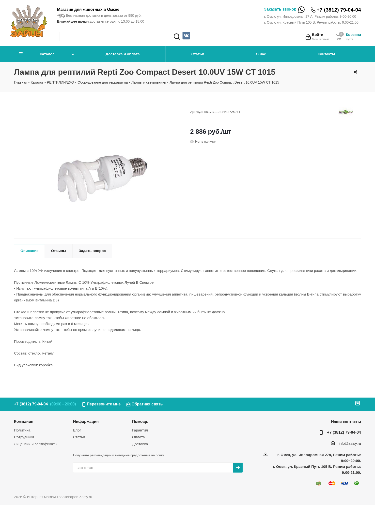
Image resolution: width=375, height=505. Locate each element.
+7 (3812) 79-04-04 (339, 10)
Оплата (138, 437)
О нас (261, 54)
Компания (23, 421)
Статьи (197, 54)
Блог (77, 430)
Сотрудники (24, 437)
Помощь (140, 421)
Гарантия (140, 430)
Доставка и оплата (123, 54)
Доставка (140, 444)
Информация (86, 421)
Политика (22, 430)
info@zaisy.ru (350, 443)
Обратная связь (147, 404)
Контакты (326, 54)
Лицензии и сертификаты (35, 444)
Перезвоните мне (104, 404)
